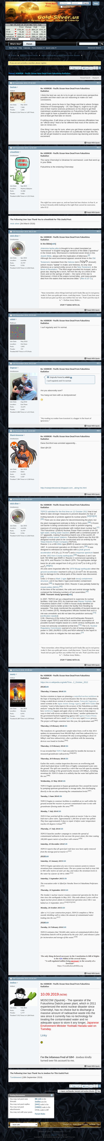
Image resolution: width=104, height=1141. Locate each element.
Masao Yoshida (85, 601)
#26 (98, 431)
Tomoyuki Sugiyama (88, 701)
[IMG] (37, 1104)
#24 (98, 315)
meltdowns (48, 711)
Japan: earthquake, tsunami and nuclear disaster (60, 55)
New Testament (84, 267)
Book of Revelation (49, 269)
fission (87, 718)
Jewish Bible (46, 256)
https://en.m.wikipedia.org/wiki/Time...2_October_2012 (64, 682)
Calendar (27, 48)
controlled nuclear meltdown (85, 696)
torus (78, 578)
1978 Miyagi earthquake (80, 569)
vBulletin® (54, 1135)
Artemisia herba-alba (50, 248)
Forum (29, 44)
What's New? (15, 44)
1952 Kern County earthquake (60, 556)
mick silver (14, 223)
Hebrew (71, 262)
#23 (98, 231)
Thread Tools (84, 78)
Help (96, 3)
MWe (59, 544)
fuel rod (69, 718)
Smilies (38, 1102)
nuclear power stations (57, 537)
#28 (98, 670)
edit (53, 244)
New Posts (13, 48)
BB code (38, 1099)
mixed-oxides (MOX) (49, 587)
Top (98, 1091)
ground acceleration (49, 572)
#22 (98, 148)
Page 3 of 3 (76, 68)
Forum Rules (40, 1114)
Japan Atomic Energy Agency (69, 703)
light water (45, 533)
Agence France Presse (87, 716)
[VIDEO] (38, 1107)
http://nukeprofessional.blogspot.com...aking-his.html (64, 488)
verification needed (49, 616)
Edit (47, 687)
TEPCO (59, 751)
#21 (98, 83)
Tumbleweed (15, 1077)
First (85, 68)
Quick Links (50, 48)
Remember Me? (67, 7)
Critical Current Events (29, 55)
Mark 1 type (61, 578)
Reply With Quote (92, 143)
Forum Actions (37, 48)
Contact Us (67, 1124)
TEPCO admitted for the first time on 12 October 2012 (64, 511)
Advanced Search (94, 48)
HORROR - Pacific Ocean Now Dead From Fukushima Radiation (43, 73)
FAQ (20, 48)
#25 (98, 363)
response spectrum (84, 552)
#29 (98, 978)
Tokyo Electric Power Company (54, 542)
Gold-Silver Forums (80, 1124)
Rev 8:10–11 (86, 278)
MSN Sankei (90, 703)
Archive (92, 1124)
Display (94, 78)
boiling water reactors (60, 533)
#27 (98, 499)
